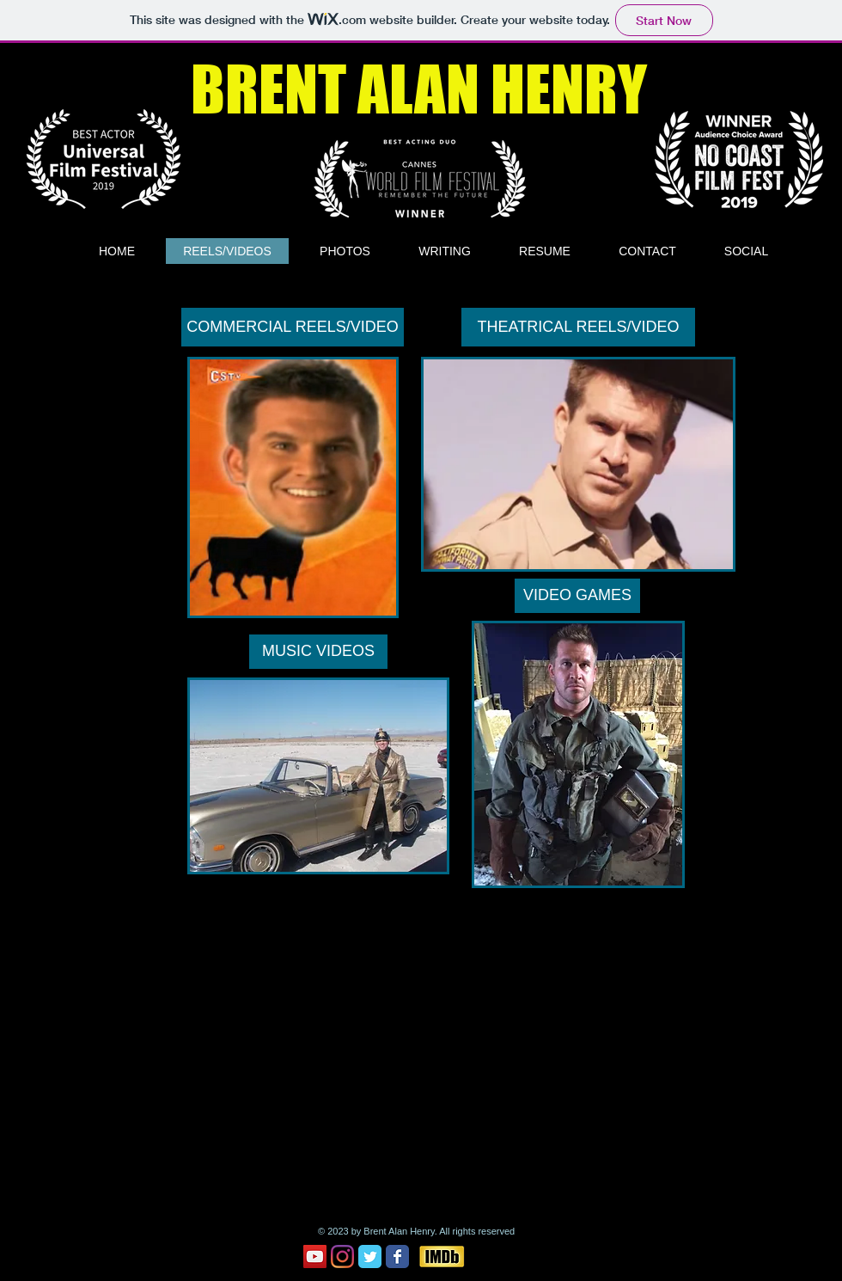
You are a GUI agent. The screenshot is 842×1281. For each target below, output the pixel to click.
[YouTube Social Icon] (314, 1256)
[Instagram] (342, 1256)
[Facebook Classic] (397, 1256)
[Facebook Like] (504, 1256)
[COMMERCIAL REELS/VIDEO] (292, 327)
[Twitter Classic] (369, 1256)
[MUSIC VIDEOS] (318, 651)
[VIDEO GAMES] (577, 596)
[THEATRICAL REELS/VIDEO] (578, 327)
